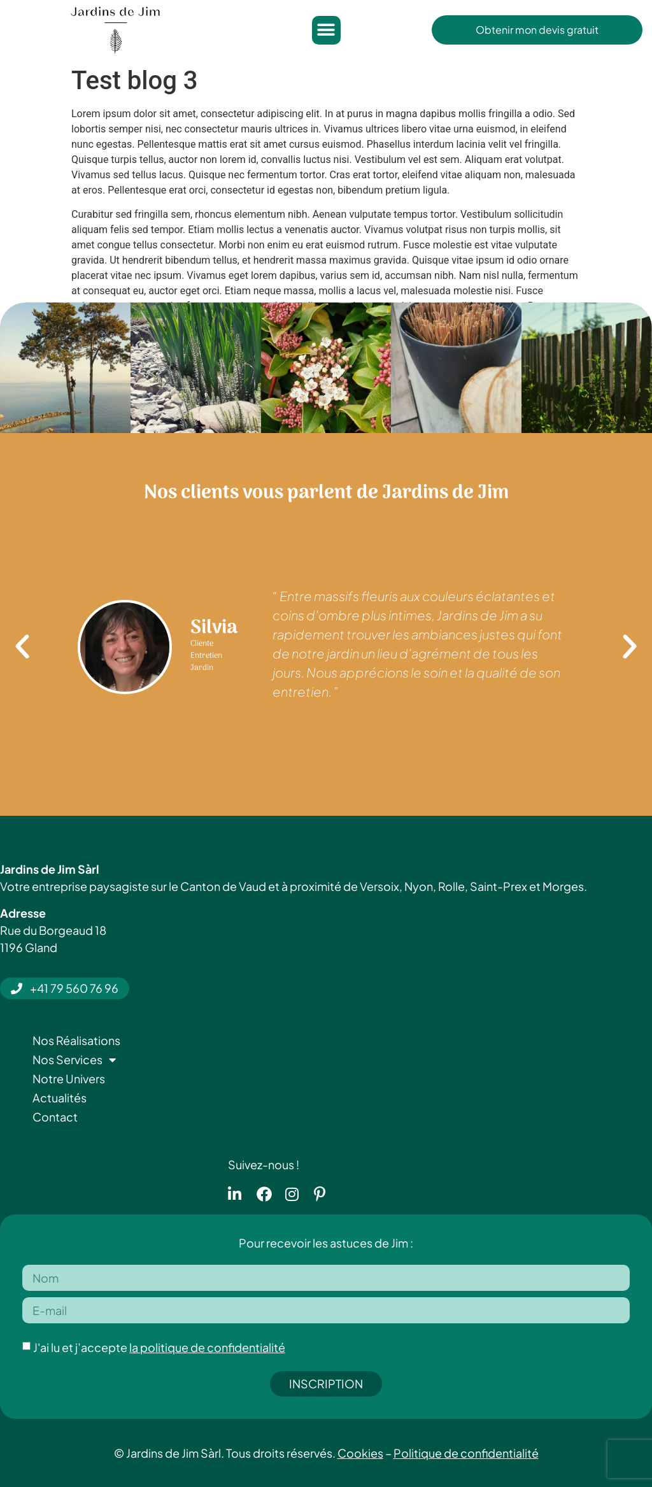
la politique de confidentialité (207, 1347)
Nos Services (74, 1059)
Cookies (360, 1453)
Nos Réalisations (76, 1040)
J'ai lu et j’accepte (159, 1347)
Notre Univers (68, 1078)
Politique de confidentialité (466, 1453)
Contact (55, 1116)
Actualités (59, 1097)
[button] (326, 30)
